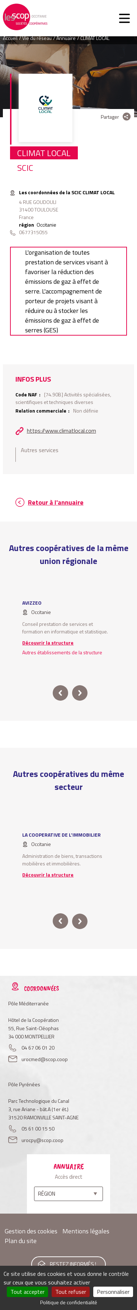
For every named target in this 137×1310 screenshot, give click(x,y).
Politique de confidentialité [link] (68, 1302)
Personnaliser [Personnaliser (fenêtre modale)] (113, 1291)
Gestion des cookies (31, 1231)
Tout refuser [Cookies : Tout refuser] (70, 1291)
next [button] (80, 693)
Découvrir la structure (48, 642)
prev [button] (60, 693)
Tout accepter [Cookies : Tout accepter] (27, 1291)
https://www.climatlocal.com (61, 430)
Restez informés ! (73, 1264)
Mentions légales (85, 1231)
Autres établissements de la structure (62, 652)
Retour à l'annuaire (56, 502)
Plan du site (21, 1241)
